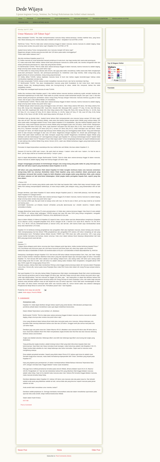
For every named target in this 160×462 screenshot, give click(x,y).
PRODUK (30, 18)
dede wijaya (27, 292)
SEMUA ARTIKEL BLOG (41, 22)
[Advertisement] (59, 427)
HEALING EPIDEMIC (81, 18)
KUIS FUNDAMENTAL (62, 18)
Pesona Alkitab (36, 292)
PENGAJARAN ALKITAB (120, 18)
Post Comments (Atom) (63, 456)
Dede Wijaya (29, 9)
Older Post (96, 450)
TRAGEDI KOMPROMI (100, 18)
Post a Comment (26, 405)
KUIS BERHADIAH (44, 18)
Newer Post (22, 450)
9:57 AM (25, 400)
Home (20, 18)
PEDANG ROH (23, 22)
